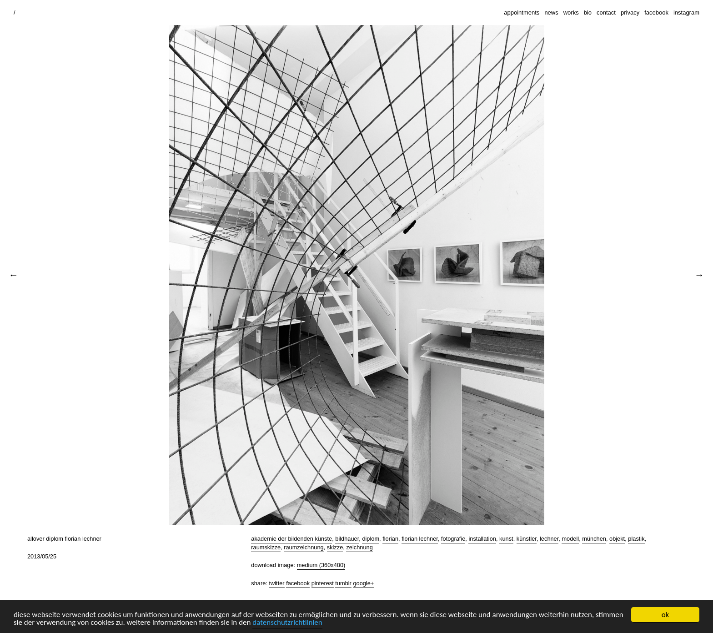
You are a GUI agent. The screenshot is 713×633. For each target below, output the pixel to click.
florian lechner (420, 538)
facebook (656, 12)
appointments (521, 12)
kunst (506, 538)
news (551, 12)
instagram (686, 12)
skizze (335, 547)
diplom (370, 538)
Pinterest (322, 583)
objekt (617, 538)
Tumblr (343, 583)
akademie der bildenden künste (291, 538)
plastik (636, 538)
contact (606, 12)
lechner (549, 538)
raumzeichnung (304, 547)
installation (482, 538)
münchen (594, 538)
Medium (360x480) (321, 565)
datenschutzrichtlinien (287, 623)
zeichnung (359, 547)
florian (390, 538)
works (571, 12)
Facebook (298, 583)
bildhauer (347, 538)
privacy (630, 12)
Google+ (363, 583)
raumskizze (266, 547)
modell (570, 538)
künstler (527, 538)
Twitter (276, 583)
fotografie (453, 538)
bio (588, 12)
